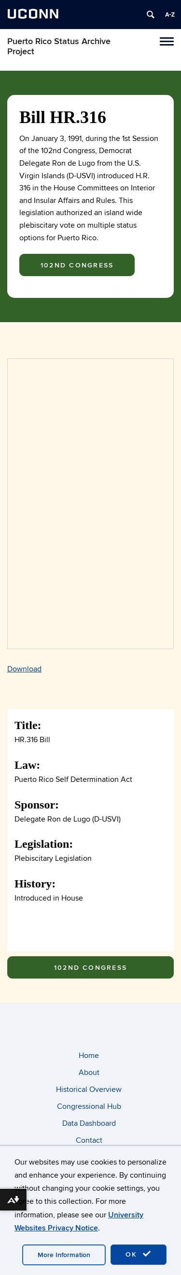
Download (24, 669)
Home (89, 1055)
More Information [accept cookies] (64, 1255)
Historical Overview (89, 1089)
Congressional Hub (89, 1106)
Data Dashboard (89, 1123)
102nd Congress (77, 265)
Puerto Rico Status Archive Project (59, 46)
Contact (89, 1140)
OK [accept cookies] (138, 1254)
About (89, 1072)
